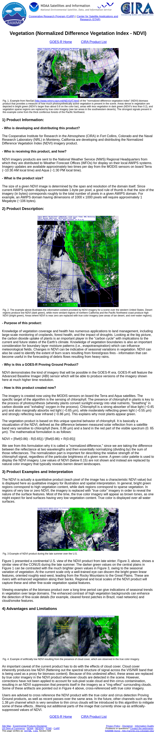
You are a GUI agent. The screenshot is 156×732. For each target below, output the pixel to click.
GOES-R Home (61, 42)
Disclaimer (127, 726)
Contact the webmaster (141, 728)
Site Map (6, 726)
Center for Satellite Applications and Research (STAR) (97, 18)
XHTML (28, 731)
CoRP (57, 728)
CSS (35, 731)
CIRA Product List (94, 42)
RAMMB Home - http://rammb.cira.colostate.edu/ (129, 731)
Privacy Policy (113, 726)
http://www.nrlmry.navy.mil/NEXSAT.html (57, 100)
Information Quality (144, 726)
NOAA (30, 728)
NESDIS (39, 728)
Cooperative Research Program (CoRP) (52, 16)
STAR (49, 728)
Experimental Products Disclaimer (30, 726)
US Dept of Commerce (13, 728)
